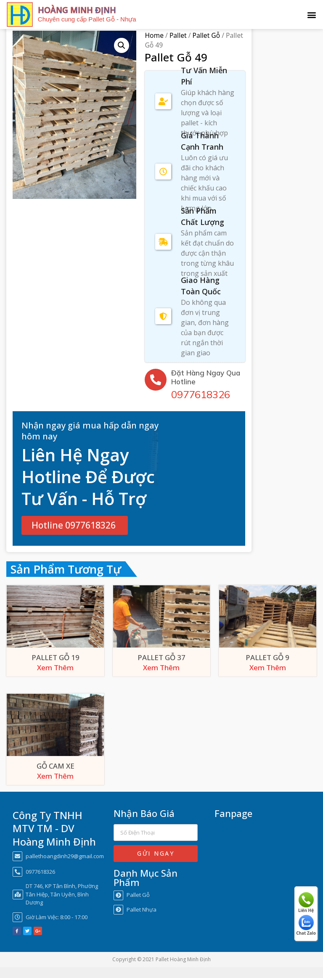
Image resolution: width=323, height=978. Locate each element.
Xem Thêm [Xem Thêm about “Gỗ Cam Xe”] (55, 787)
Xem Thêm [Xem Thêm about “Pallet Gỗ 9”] (267, 678)
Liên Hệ (306, 902)
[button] (312, 14)
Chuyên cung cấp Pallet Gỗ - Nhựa (87, 19)
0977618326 (200, 405)
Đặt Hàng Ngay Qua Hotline (205, 387)
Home (154, 46)
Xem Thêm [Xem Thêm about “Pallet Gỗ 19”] (55, 678)
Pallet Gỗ (206, 46)
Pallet (178, 46)
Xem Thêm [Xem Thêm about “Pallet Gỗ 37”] (161, 678)
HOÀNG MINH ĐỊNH (77, 10)
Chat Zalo (306, 925)
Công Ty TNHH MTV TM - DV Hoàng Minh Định (54, 839)
